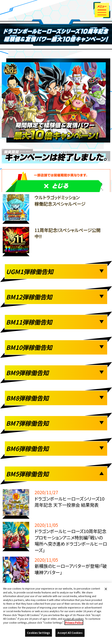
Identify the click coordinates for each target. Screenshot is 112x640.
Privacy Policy (74, 622)
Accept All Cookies (70, 633)
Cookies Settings (38, 633)
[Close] (106, 589)
